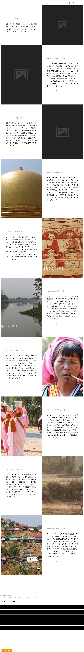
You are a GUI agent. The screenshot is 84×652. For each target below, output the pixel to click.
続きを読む (52, 91)
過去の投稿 (35, 580)
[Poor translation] (13, 601)
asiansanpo (9, 19)
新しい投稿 (49, 580)
